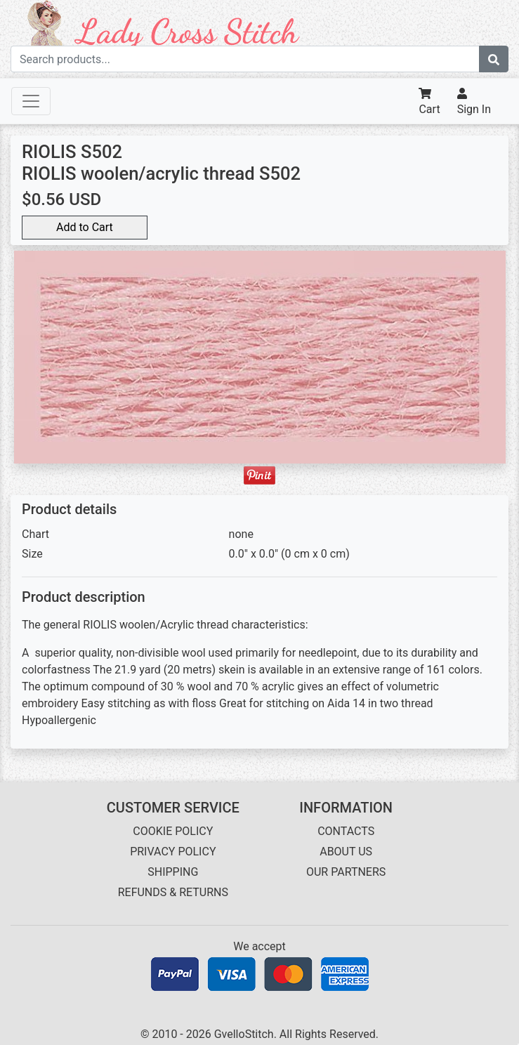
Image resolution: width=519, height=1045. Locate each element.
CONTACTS (345, 831)
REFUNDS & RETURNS (173, 892)
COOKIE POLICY (173, 831)
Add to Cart (84, 227)
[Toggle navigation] (31, 101)
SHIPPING (172, 872)
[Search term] (245, 59)
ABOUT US (346, 851)
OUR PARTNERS (346, 872)
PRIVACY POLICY (173, 851)
